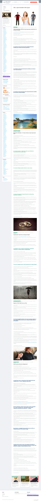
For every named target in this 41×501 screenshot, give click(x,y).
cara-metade (22, 232)
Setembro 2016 (4, 62)
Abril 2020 (4, 36)
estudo (14, 158)
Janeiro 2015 (4, 71)
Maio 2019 (4, 125)
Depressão (4, 164)
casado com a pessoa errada (23, 236)
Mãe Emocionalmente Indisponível (20, 364)
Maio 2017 (4, 57)
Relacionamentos (5, 172)
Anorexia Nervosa (5, 160)
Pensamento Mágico (5, 97)
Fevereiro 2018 (4, 51)
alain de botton (19, 232)
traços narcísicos (28, 402)
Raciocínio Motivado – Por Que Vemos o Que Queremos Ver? (24, 133)
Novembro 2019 (5, 39)
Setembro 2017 (4, 54)
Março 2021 (4, 30)
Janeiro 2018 (4, 135)
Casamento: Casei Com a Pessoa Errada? (21, 234)
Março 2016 (4, 64)
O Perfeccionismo (5, 99)
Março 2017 (4, 58)
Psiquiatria (4, 171)
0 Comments (18, 131)
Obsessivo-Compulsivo (5, 167)
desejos (16, 145)
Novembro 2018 (5, 129)
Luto (3, 166)
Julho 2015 (4, 69)
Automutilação (4, 162)
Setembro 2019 (4, 123)
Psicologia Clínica (5, 170)
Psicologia (4, 169)
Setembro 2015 (4, 68)
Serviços (4, 6)
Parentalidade (4, 168)
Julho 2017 (4, 139)
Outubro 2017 (4, 137)
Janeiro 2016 (4, 149)
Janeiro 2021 (4, 31)
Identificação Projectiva (5, 79)
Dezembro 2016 (5, 60)
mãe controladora (19, 402)
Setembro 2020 (5, 33)
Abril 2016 (4, 147)
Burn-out (4, 163)
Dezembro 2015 (5, 66)
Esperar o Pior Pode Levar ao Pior (20, 303)
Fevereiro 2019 (4, 127)
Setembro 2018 (5, 47)
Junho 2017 (4, 56)
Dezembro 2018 (5, 45)
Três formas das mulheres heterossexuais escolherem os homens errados (25, 30)
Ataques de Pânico (5, 161)
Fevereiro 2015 (4, 70)
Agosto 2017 (4, 55)
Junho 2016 (4, 63)
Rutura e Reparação (5, 81)
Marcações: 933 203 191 (34, 2)
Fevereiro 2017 (4, 59)
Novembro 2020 (5, 32)
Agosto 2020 (4, 34)
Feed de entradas (5, 177)
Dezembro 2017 (5, 52)
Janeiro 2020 (4, 121)
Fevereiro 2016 (4, 65)
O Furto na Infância (8, 107)
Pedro (4, 104)
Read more (4, 25)
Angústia (4, 159)
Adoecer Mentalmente (5, 80)
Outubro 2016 (4, 145)
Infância (4, 165)
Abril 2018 (4, 133)
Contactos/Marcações (6, 10)
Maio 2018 (4, 49)
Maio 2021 (4, 29)
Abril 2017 (4, 141)
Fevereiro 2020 (5, 37)
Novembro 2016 (5, 61)
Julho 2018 (4, 131)
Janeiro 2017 (4, 143)
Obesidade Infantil (8, 108)
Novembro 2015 (5, 67)
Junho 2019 (4, 41)
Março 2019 (4, 43)
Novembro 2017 (5, 53)
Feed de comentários (5, 178)
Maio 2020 (4, 35)
